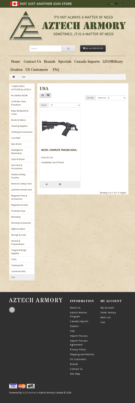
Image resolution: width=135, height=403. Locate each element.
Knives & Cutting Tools (21, 183)
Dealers (74, 326)
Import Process (79, 335)
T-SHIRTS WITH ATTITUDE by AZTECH (21, 88)
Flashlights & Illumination (17, 152)
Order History (108, 312)
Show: (44, 105)
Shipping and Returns (82, 354)
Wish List (105, 317)
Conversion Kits (18, 271)
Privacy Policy (78, 349)
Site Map (75, 373)
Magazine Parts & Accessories (19, 197)
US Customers (78, 359)
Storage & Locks (18, 235)
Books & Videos (18, 120)
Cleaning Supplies (19, 126)
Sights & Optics (18, 229)
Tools (13, 259)
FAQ (72, 331)
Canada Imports (79, 321)
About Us (75, 307)
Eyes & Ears (16, 144)
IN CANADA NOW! (19, 95)
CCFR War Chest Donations (18, 103)
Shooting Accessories (21, 223)
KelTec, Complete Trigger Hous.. (59, 150)
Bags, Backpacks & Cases (19, 112)
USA (23, 77)
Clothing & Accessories (21, 132)
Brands (74, 364)
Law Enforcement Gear (21, 189)
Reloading (15, 217)
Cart (102, 322)
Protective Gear (18, 211)
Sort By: (90, 97)
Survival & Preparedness (17, 242)
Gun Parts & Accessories (16, 167)
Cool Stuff (15, 138)
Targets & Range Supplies (18, 252)
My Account (107, 307)
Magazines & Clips (19, 205)
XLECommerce (30, 392)
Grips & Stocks (18, 159)
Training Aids (17, 265)
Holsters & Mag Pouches (18, 176)
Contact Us (76, 368)
